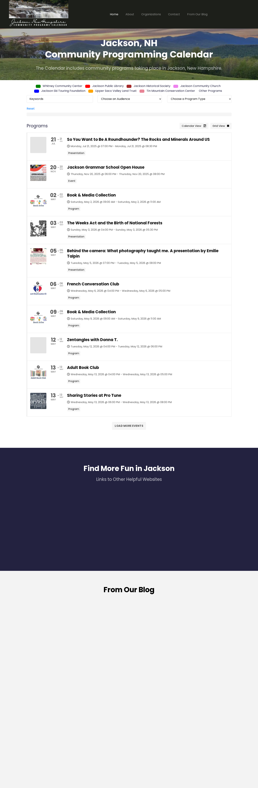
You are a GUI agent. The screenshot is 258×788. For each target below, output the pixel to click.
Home (114, 14)
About (129, 14)
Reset (31, 109)
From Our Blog (197, 14)
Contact (174, 14)
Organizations (151, 14)
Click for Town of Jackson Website (206, 762)
